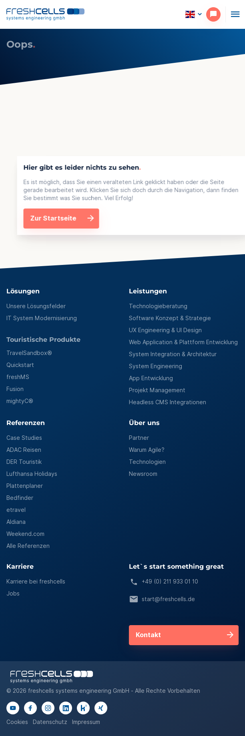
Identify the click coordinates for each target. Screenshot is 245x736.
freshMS (17, 377)
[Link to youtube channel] (12, 708)
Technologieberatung (158, 306)
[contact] (215, 14)
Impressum (86, 722)
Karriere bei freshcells (35, 581)
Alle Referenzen (28, 546)
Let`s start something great (176, 567)
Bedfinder (19, 498)
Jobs (13, 593)
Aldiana (16, 522)
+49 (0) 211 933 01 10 (163, 582)
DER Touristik (24, 462)
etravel (16, 510)
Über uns (144, 423)
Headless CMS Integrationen (167, 402)
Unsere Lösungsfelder (36, 306)
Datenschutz (50, 722)
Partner (139, 438)
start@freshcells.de (162, 599)
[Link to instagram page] (48, 708)
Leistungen (148, 292)
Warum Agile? (147, 450)
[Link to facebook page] (30, 708)
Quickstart (20, 365)
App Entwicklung (151, 378)
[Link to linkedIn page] (65, 708)
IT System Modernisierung (41, 318)
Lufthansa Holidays (31, 474)
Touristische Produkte (43, 340)
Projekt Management (157, 390)
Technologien (147, 462)
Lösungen (23, 292)
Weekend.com (25, 534)
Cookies (17, 722)
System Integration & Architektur (173, 354)
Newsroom (143, 474)
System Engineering (155, 366)
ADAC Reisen (23, 450)
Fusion (15, 389)
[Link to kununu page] (83, 708)
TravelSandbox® (29, 353)
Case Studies (24, 438)
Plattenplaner (24, 486)
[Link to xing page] (100, 708)
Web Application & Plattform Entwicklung (183, 342)
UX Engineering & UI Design (165, 330)
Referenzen (25, 423)
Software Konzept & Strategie (170, 318)
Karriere (20, 567)
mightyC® (19, 401)
